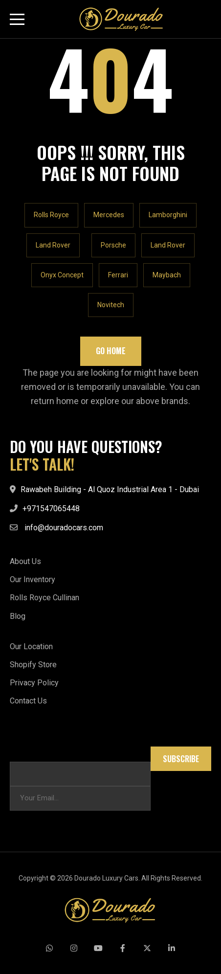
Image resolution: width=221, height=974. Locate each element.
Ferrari (118, 275)
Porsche (113, 245)
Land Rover (53, 245)
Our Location (31, 646)
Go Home (111, 351)
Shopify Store (33, 664)
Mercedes (108, 215)
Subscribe (181, 759)
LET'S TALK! (42, 464)
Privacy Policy (34, 682)
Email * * (24, 751)
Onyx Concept (62, 275)
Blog (17, 616)
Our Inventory (32, 579)
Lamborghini (168, 215)
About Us (25, 561)
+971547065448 (51, 508)
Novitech (110, 305)
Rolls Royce (51, 215)
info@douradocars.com (63, 527)
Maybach (167, 275)
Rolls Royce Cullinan (44, 597)
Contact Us (28, 700)
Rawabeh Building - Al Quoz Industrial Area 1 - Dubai (110, 489)
